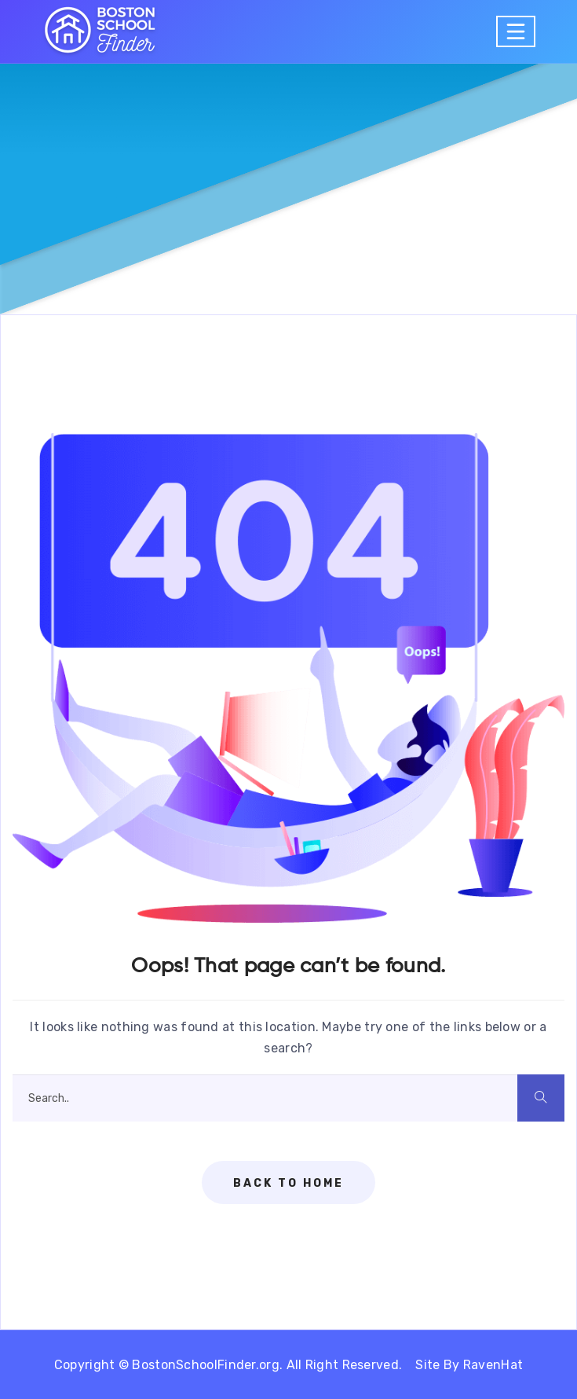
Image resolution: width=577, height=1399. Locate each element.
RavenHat (493, 1364)
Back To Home (288, 1183)
